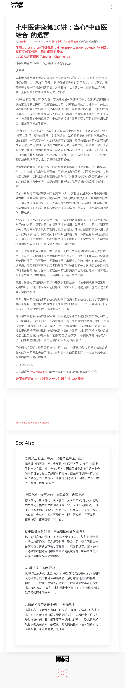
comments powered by (32, 422)
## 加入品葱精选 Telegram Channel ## (43, 56)
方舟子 (22, 41)
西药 (54, 41)
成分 (75, 41)
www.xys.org (38, 371)
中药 (59, 41)
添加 (65, 41)
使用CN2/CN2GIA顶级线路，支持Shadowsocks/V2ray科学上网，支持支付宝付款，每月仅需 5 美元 (62, 49)
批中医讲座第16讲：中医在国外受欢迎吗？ (55, 531)
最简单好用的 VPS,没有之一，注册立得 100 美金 (50, 379)
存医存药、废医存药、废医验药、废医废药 (54, 495)
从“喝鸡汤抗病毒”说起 (40, 568)
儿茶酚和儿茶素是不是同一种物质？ (50, 604)
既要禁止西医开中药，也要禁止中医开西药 (54, 458)
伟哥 (70, 41)
